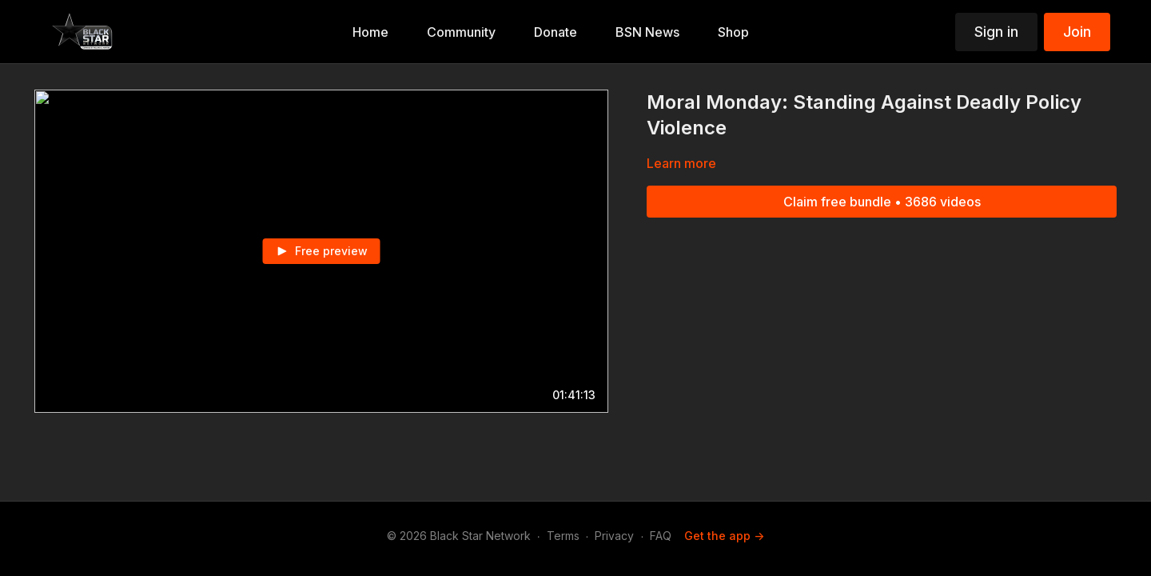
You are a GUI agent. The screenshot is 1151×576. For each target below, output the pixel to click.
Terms (563, 535)
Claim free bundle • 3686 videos (882, 202)
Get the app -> (724, 535)
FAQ (660, 535)
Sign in (996, 31)
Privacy (614, 535)
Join (1077, 31)
